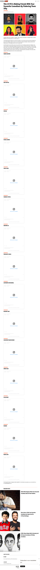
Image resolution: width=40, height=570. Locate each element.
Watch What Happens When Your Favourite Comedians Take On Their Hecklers (30, 492)
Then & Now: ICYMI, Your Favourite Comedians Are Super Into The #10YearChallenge (28, 514)
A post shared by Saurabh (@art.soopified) (13, 78)
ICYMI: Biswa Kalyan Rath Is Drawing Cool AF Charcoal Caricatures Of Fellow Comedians (30, 535)
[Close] (39, 558)
